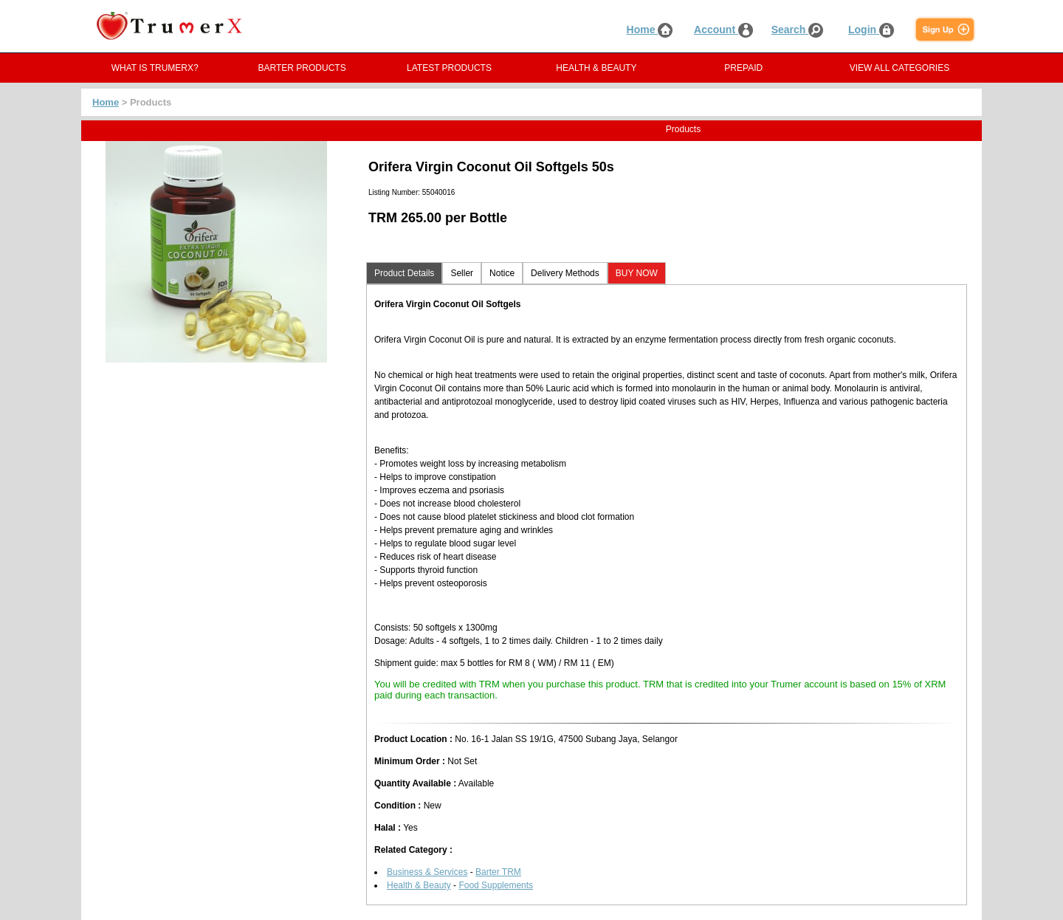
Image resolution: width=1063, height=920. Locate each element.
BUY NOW (637, 273)
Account (723, 29)
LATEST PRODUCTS (449, 68)
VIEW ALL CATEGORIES (899, 68)
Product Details (404, 273)
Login (871, 29)
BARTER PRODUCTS (302, 68)
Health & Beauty (419, 885)
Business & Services (427, 872)
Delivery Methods (565, 273)
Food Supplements (495, 885)
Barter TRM (498, 872)
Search (797, 29)
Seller (461, 273)
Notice (502, 273)
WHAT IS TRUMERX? (155, 68)
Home (650, 29)
